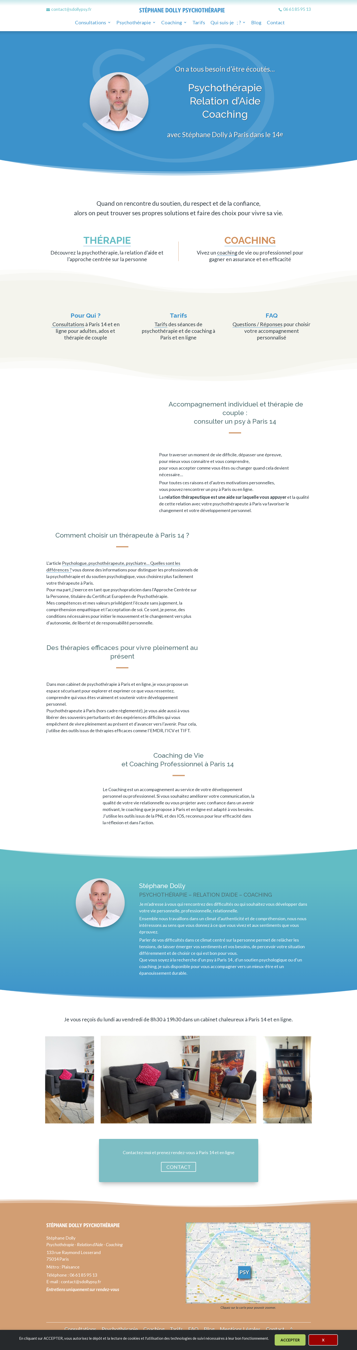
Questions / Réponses (258, 324)
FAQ (193, 1328)
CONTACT (178, 1167)
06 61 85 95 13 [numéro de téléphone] (83, 1275)
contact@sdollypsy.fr (81, 1281)
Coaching (171, 23)
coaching (250, 240)
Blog (256, 23)
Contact (276, 23)
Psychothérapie (133, 23)
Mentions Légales (240, 1328)
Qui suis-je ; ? (225, 23)
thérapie (107, 240)
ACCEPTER (290, 1340)
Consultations (90, 23)
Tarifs (198, 23)
